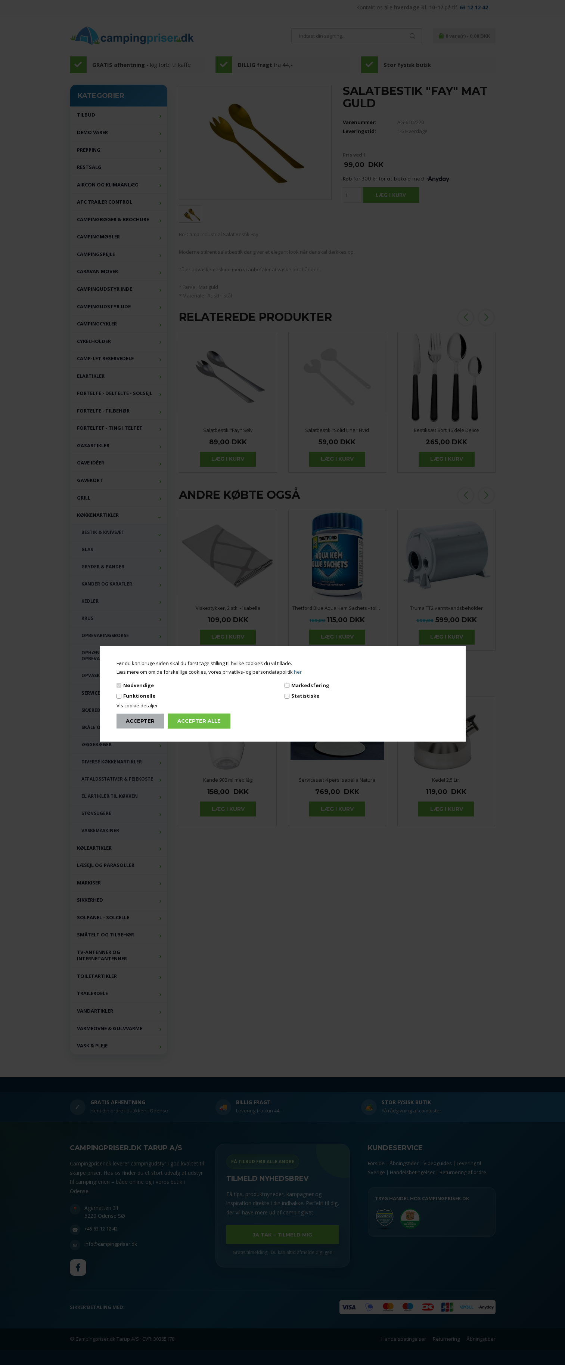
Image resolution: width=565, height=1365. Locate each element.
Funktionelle (139, 695)
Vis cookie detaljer (137, 705)
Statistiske (305, 695)
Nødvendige (138, 685)
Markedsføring (310, 685)
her (298, 671)
